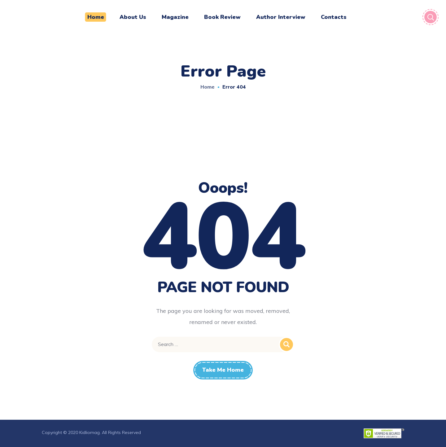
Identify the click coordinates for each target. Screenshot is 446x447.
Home (207, 87)
